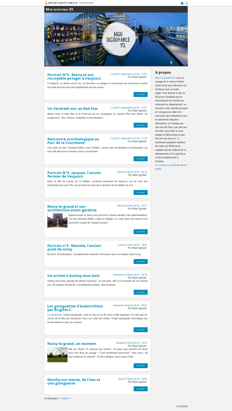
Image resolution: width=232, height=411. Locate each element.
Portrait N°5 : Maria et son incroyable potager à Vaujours (74, 76)
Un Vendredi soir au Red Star (72, 108)
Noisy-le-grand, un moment (71, 343)
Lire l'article (141, 94)
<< (58, 398)
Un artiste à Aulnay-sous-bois (73, 275)
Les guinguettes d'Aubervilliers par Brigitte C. (75, 308)
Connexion (182, 406)
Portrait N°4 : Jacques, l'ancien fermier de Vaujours (74, 174)
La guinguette (54, 314)
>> (69, 398)
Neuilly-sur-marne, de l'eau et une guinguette (73, 381)
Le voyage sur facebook (167, 165)
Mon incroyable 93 (165, 78)
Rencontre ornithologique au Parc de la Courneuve (73, 141)
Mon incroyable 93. (60, 9)
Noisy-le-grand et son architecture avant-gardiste (72, 208)
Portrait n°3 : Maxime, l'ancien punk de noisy (74, 247)
